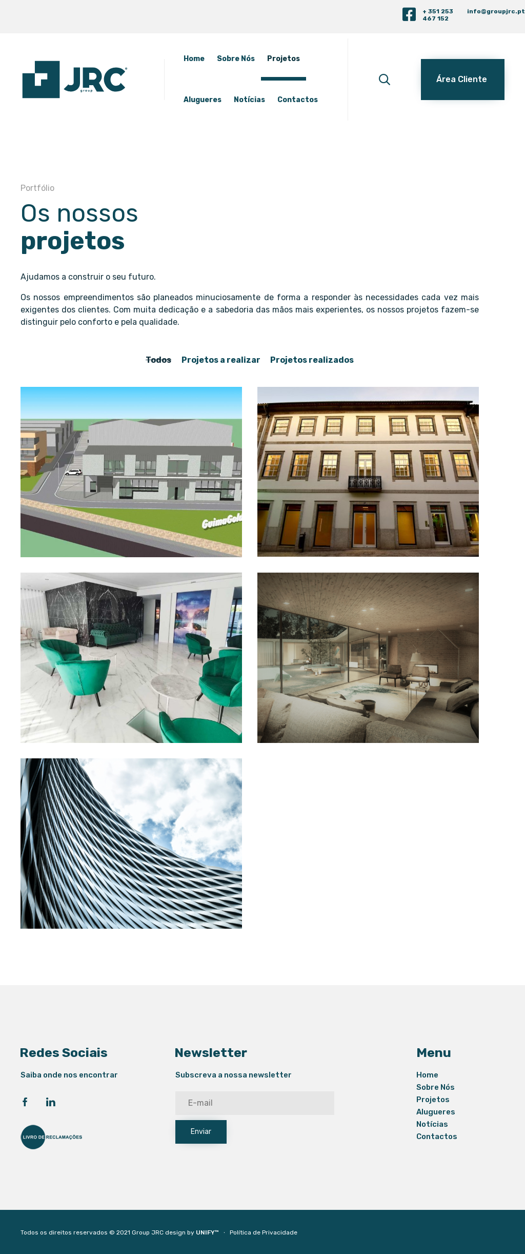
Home (194, 58)
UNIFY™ (207, 1232)
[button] (462, 79)
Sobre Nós (236, 58)
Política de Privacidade (263, 1232)
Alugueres (202, 99)
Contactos (297, 99)
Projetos (283, 58)
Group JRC (148, 1232)
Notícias (249, 99)
